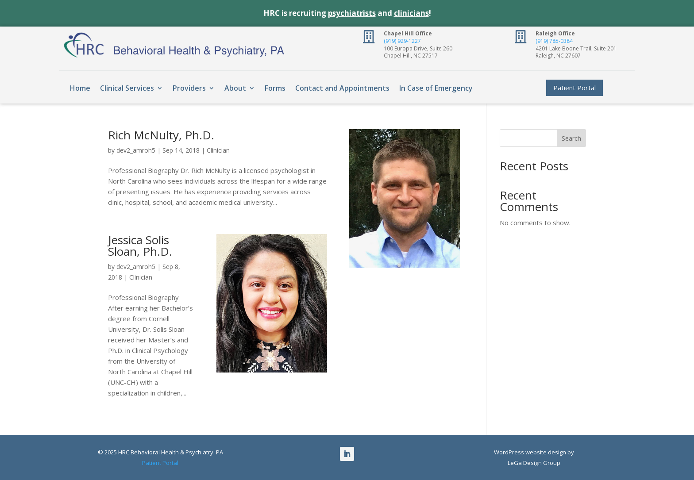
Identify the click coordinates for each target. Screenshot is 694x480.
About (235, 88)
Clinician (218, 150)
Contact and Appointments (342, 88)
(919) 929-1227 (402, 41)
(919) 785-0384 (554, 41)
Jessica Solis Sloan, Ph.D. (140, 245)
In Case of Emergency (436, 88)
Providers (189, 88)
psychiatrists (352, 13)
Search (571, 138)
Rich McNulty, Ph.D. (161, 135)
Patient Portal (574, 87)
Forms (275, 88)
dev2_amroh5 (135, 150)
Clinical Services (127, 88)
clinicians (411, 13)
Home (80, 88)
